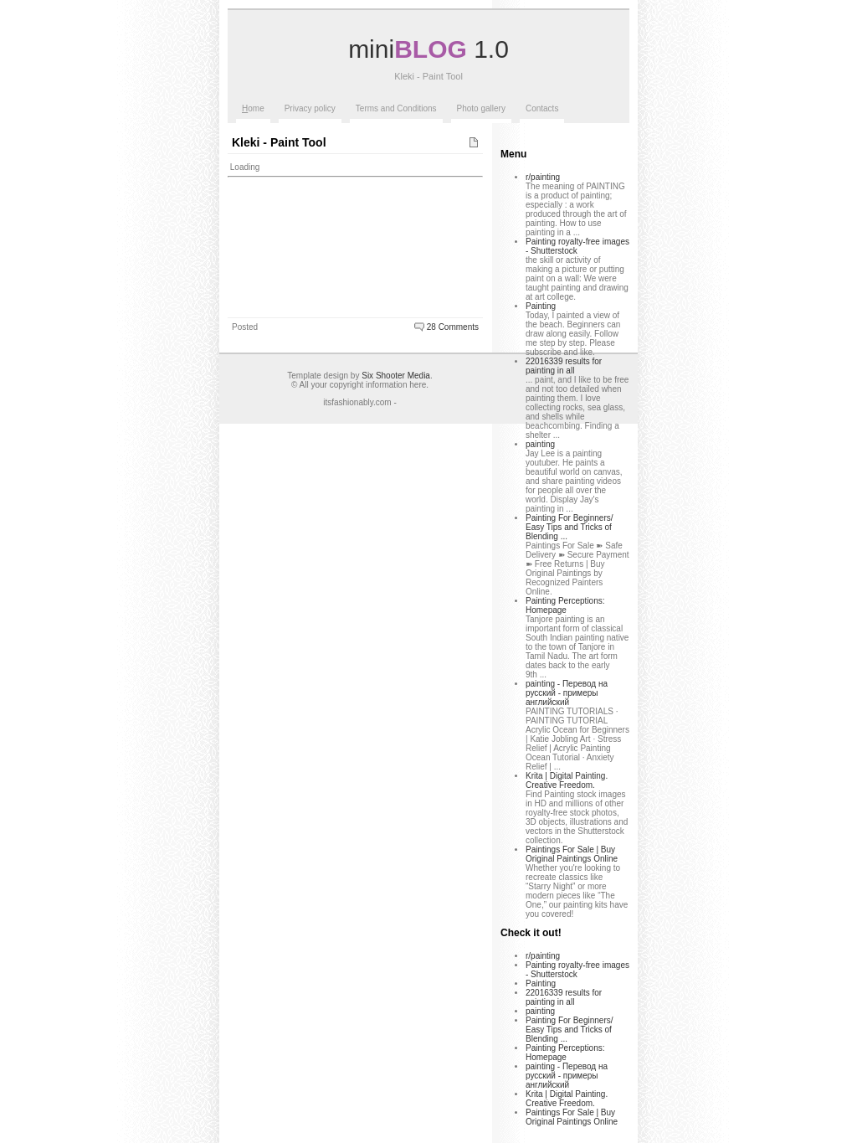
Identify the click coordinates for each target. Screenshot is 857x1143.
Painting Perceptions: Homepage (565, 605)
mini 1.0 (428, 49)
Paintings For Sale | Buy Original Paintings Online (572, 854)
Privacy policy (310, 108)
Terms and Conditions (396, 108)
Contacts (542, 108)
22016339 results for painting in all (564, 366)
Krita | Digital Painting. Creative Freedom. (567, 780)
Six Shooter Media (396, 375)
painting (540, 444)
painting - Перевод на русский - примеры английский (567, 693)
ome (253, 108)
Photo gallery (481, 108)
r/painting (543, 177)
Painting (541, 306)
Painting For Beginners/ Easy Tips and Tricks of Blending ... (569, 527)
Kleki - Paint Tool (279, 142)
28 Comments (453, 327)
